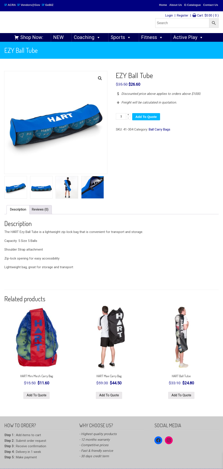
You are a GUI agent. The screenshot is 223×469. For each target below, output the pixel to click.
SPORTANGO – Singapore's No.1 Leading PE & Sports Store (68, 22)
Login (169, 15)
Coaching (87, 37)
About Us (175, 5)
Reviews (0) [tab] (40, 209)
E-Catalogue (192, 5)
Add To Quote (146, 117)
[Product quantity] (123, 116)
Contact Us (210, 5)
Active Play (188, 37)
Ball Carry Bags (159, 129)
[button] (100, 78)
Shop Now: (31, 37)
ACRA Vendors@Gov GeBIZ (28, 5)
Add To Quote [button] (36, 395)
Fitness (152, 37)
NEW (58, 37)
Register (182, 15)
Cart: (208, 15)
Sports (121, 37)
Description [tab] (18, 209)
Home (163, 5)
